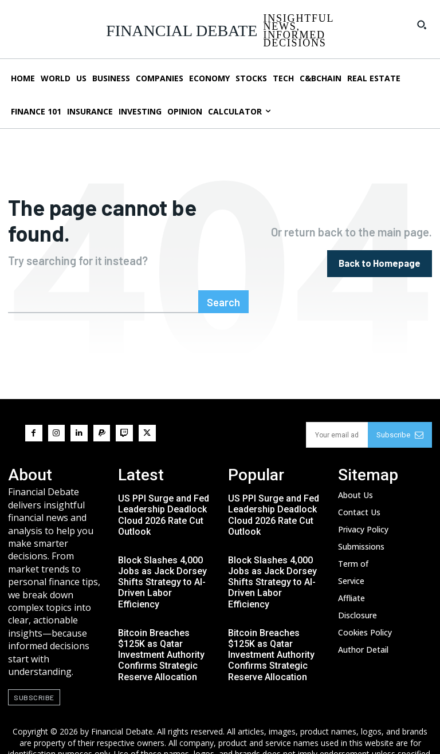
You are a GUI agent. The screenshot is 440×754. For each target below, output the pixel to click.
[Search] (225, 274)
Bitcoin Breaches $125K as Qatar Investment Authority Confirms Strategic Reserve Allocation (161, 626)
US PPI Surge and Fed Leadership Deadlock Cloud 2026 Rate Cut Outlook (163, 487)
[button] (421, 24)
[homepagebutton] (380, 249)
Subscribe (399, 406)
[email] (337, 407)
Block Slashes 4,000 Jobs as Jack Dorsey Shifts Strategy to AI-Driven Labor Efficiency (162, 554)
